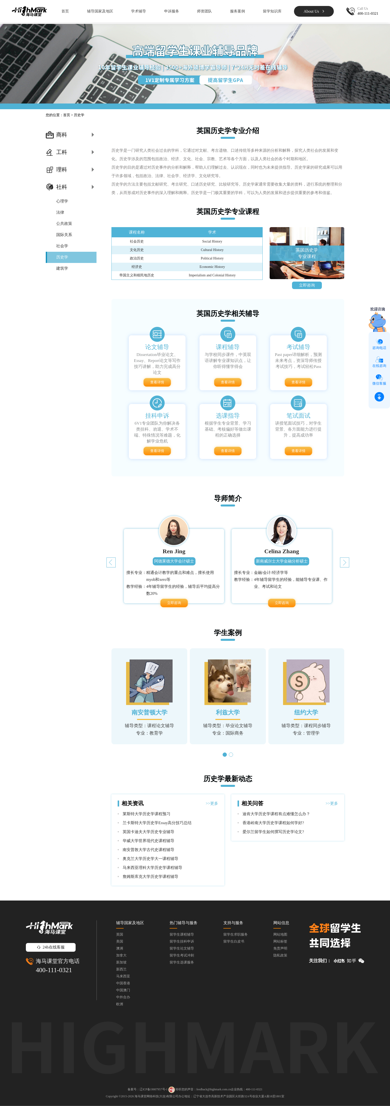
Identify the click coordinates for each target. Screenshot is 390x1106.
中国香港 (123, 983)
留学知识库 (272, 11)
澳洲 (119, 948)
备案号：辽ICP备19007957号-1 (148, 1089)
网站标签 (280, 941)
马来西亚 (123, 976)
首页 (65, 11)
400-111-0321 (54, 970)
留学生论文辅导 (182, 948)
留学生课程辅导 (182, 934)
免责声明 (280, 948)
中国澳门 (123, 990)
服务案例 (237, 11)
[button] (344, 562)
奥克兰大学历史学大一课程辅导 (150, 858)
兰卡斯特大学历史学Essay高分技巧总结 (157, 823)
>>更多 (212, 803)
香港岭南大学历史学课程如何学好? (273, 823)
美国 (119, 941)
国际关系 (64, 235)
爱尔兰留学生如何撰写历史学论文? (273, 832)
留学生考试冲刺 (182, 955)
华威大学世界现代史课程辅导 (148, 841)
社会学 (62, 246)
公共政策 (64, 223)
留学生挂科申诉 (182, 941)
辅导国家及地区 (100, 11)
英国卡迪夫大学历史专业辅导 (148, 832)
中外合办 (123, 997)
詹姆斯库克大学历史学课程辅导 (150, 876)
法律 (60, 212)
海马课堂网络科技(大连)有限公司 (156, 1096)
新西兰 (121, 969)
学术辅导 (138, 11)
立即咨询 (307, 285)
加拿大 (121, 955)
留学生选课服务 (182, 962)
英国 (119, 934)
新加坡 (121, 962)
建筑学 (62, 268)
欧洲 (119, 1004)
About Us (314, 11)
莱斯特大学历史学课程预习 (146, 814)
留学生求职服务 (235, 934)
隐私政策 (280, 955)
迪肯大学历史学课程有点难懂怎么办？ (276, 814)
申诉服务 (171, 11)
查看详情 (157, 382)
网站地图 (280, 934)
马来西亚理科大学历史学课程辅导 (152, 867)
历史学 (62, 257)
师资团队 (204, 11)
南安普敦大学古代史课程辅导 (148, 850)
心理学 (62, 201)
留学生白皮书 (233, 941)
